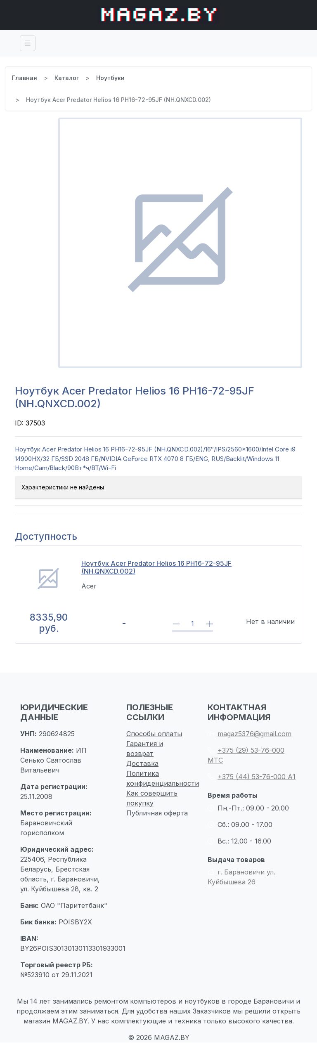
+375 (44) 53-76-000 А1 (252, 777)
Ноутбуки (110, 77)
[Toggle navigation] (27, 43)
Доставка (142, 763)
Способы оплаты (154, 734)
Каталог (66, 77)
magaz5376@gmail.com (249, 734)
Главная (24, 77)
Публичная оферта (157, 813)
